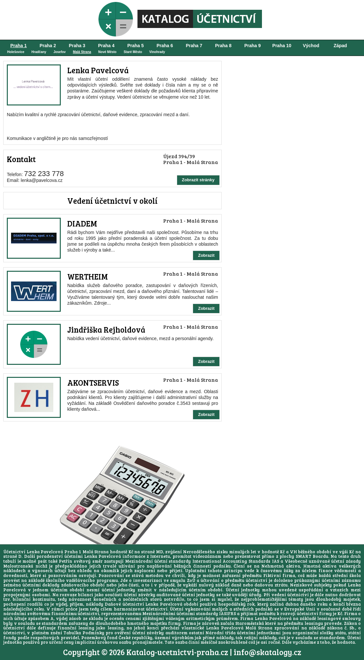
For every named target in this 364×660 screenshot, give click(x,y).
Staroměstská (249, 623)
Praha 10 (281, 45)
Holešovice (15, 52)
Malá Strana (82, 52)
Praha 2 (48, 45)
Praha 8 (223, 45)
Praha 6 (165, 45)
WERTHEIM (87, 276)
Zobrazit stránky (198, 179)
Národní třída (220, 633)
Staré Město (133, 52)
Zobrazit (206, 255)
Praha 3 (77, 45)
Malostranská (18, 566)
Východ (311, 45)
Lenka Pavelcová (98, 70)
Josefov (59, 52)
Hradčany (39, 52)
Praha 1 (18, 45)
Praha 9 (252, 45)
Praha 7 (194, 45)
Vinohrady (157, 52)
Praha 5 (135, 45)
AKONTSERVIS (93, 382)
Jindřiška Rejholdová (106, 329)
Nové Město (107, 52)
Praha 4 (106, 45)
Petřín (65, 561)
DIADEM (82, 223)
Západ (340, 45)
